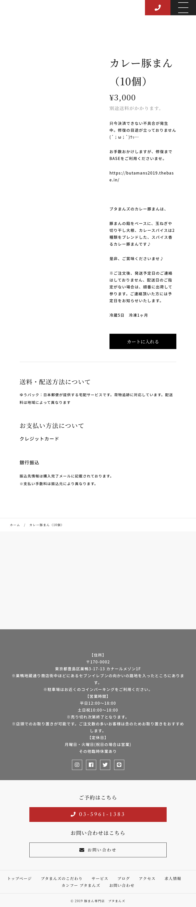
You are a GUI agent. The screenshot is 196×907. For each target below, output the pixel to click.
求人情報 (173, 878)
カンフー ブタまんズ (81, 885)
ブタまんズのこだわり (62, 878)
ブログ (123, 878)
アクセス (147, 878)
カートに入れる (143, 341)
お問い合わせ (98, 850)
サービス (100, 878)
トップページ (19, 878)
